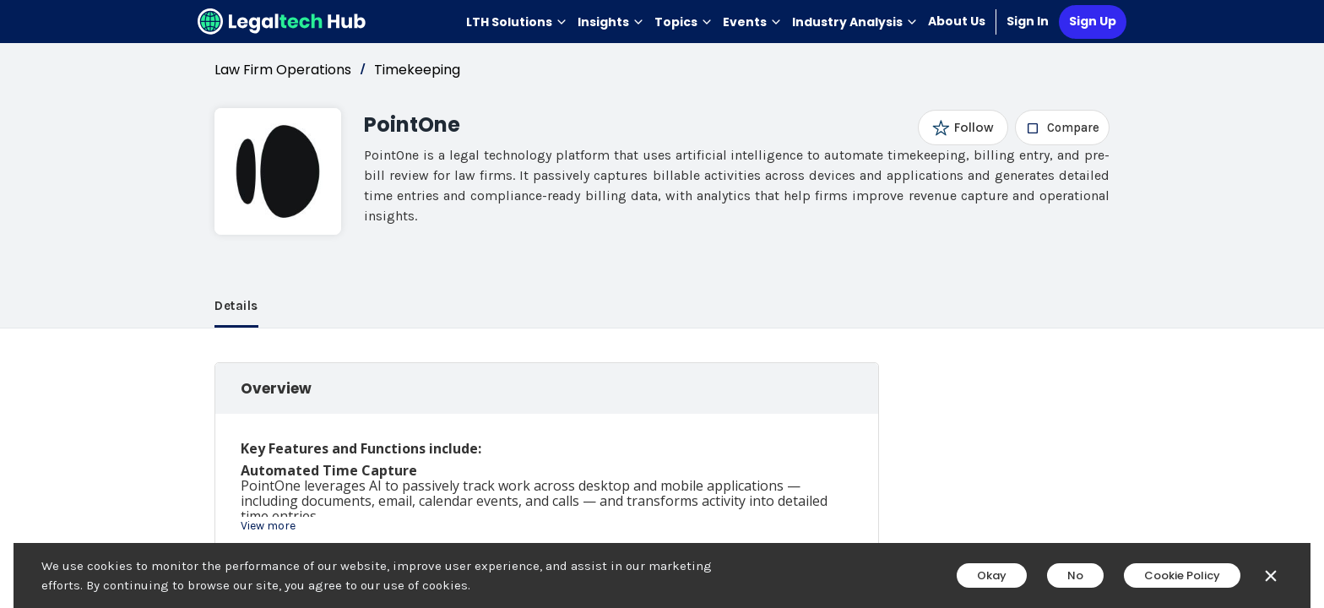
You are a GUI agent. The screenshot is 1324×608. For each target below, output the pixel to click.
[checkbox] (1062, 127)
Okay (992, 575)
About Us (956, 21)
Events (752, 22)
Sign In (1028, 21)
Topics (683, 22)
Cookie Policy (1182, 575)
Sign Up (1092, 21)
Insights (611, 22)
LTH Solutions (516, 22)
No (1075, 575)
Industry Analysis (855, 22)
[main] (662, 304)
